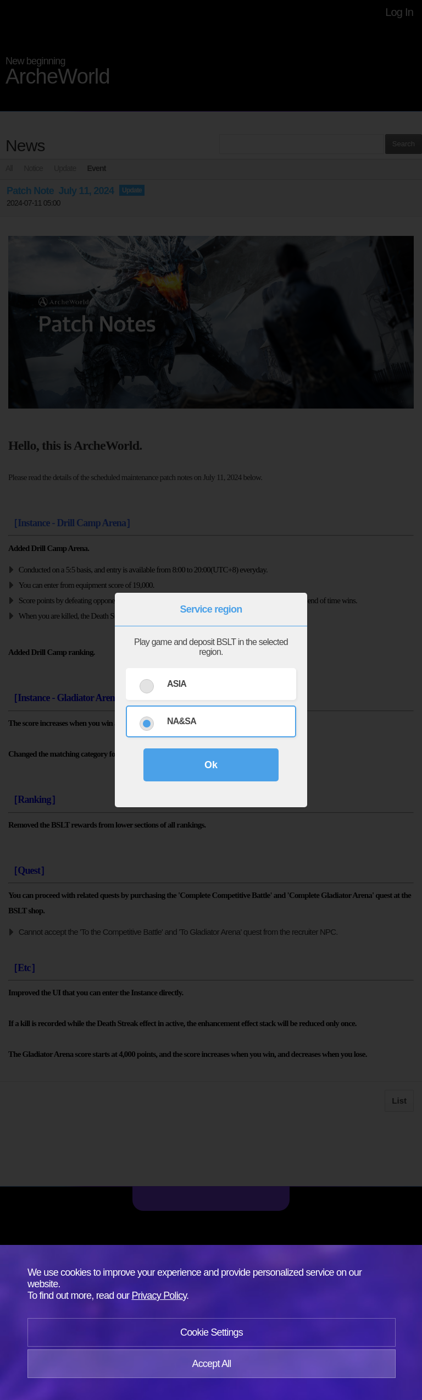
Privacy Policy (159, 1295)
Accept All (211, 1363)
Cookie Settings (211, 1332)
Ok (211, 764)
